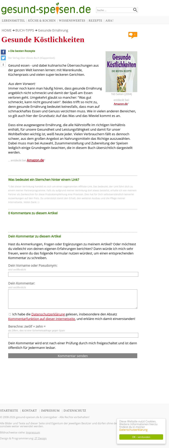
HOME (6, 30)
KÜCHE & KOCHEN (42, 21)
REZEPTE (95, 21)
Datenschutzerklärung (133, 430)
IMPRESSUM (50, 411)
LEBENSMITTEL (13, 21)
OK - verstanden (141, 437)
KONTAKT (29, 411)
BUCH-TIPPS (24, 30)
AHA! (109, 21)
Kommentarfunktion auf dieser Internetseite (41, 319)
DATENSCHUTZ (75, 411)
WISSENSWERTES (72, 21)
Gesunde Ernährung (53, 30)
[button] (3, 52)
